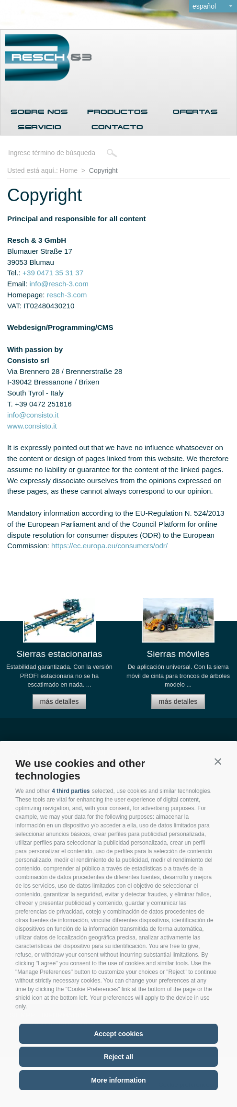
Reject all (118, 1057)
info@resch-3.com (58, 284)
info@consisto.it (32, 415)
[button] (218, 761)
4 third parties (71, 791)
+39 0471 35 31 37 (53, 273)
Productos (117, 111)
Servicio (39, 127)
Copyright (103, 170)
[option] (59, 657)
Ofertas (195, 111)
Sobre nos (39, 111)
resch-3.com (67, 295)
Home (69, 170)
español (204, 6)
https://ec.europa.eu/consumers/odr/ (109, 546)
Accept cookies (118, 1034)
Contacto (117, 127)
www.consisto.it (32, 426)
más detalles (59, 701)
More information (118, 1080)
